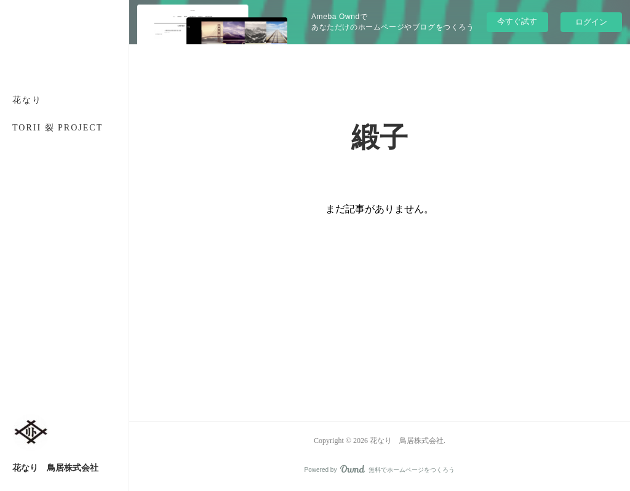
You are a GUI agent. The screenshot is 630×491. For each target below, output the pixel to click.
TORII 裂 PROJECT (57, 127)
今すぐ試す (517, 21)
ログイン (591, 21)
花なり (27, 100)
